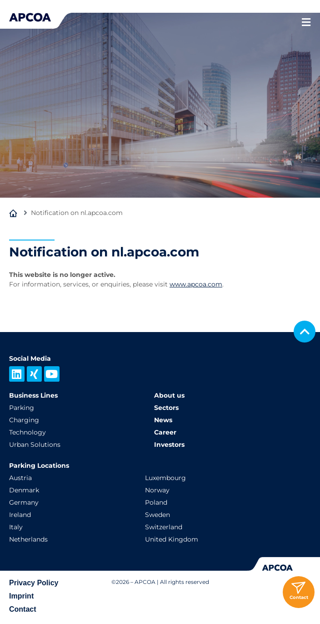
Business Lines (33, 395)
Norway (157, 490)
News (163, 420)
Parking (21, 408)
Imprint (21, 596)
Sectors (166, 408)
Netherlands (28, 539)
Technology (27, 432)
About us (169, 395)
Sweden (157, 515)
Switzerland (163, 527)
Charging (24, 420)
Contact (22, 609)
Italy (16, 527)
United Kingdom (171, 539)
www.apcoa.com (196, 284)
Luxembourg (165, 478)
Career (165, 432)
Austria (20, 478)
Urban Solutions (34, 444)
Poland (156, 502)
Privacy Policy (34, 583)
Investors (169, 444)
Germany (24, 502)
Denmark (24, 490)
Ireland (20, 515)
